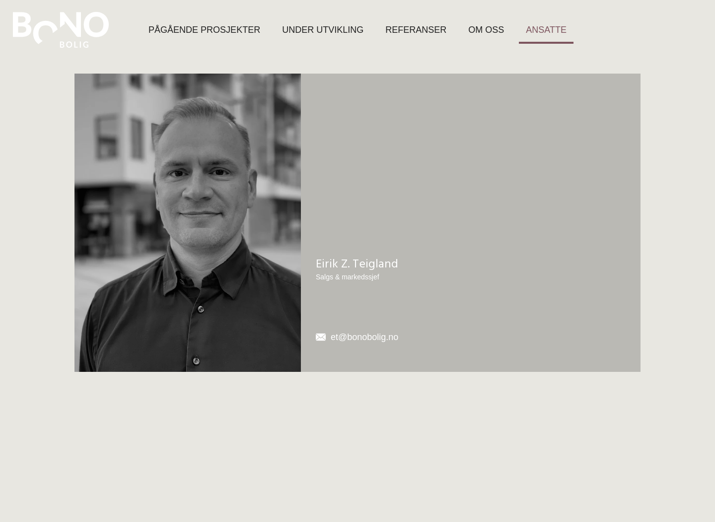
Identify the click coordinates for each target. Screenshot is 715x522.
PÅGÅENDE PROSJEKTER (204, 30)
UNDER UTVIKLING (322, 30)
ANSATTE (546, 30)
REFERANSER (415, 30)
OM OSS (486, 30)
